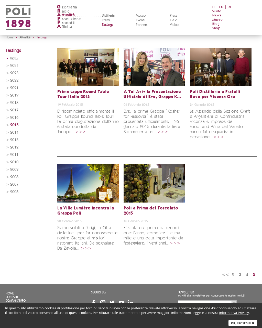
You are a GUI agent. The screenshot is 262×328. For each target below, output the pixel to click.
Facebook (93, 302)
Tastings (107, 25)
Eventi (140, 20)
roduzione (69, 19)
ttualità (66, 15)
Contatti (12, 297)
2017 (14, 110)
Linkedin (130, 302)
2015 (14, 125)
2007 (14, 184)
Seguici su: (98, 292)
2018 (14, 103)
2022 (14, 80)
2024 (14, 66)
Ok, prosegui (242, 323)
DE (230, 7)
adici (64, 11)
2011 (14, 155)
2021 (14, 88)
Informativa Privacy (234, 312)
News (216, 15)
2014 (14, 132)
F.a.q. (174, 20)
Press (173, 15)
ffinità (64, 27)
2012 (14, 147)
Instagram (102, 302)
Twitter (112, 302)
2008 (14, 177)
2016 (14, 118)
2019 (14, 95)
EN (221, 7)
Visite (216, 11)
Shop (216, 28)
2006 (14, 192)
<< (225, 274)
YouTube (121, 302)
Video (174, 25)
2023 (14, 73)
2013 (14, 140)
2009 (14, 170)
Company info (16, 300)
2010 (14, 162)
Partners (141, 25)
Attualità (24, 37)
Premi (106, 20)
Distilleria (108, 15)
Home (9, 37)
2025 (14, 59)
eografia (67, 7)
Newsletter (186, 292)
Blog (216, 24)
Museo (141, 15)
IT (213, 7)
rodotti (66, 23)
